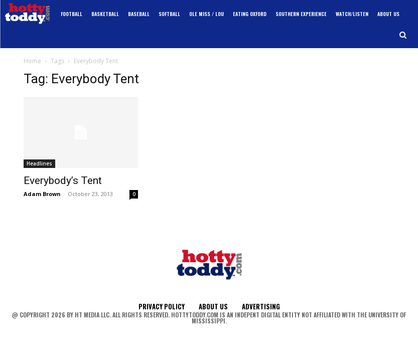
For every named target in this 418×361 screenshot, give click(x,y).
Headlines (39, 163)
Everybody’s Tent (63, 180)
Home (32, 61)
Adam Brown (42, 194)
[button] (403, 35)
